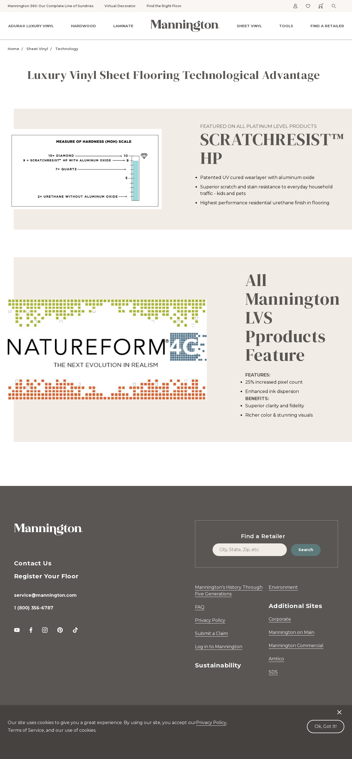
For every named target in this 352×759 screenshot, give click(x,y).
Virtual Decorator (120, 6)
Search (305, 549)
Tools (286, 26)
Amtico (276, 658)
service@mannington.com (45, 595)
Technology (66, 48)
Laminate (123, 26)
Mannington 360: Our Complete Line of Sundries (51, 6)
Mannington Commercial (296, 645)
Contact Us (32, 563)
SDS (273, 672)
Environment (283, 587)
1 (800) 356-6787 (33, 607)
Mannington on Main (291, 632)
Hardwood (83, 26)
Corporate (280, 619)
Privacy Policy (210, 620)
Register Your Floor (46, 576)
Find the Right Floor (164, 6)
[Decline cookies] (339, 709)
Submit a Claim (211, 633)
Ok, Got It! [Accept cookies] (326, 726)
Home (13, 48)
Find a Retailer (327, 26)
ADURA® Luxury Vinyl (31, 26)
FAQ (199, 607)
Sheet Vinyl (249, 26)
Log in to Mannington (218, 646)
